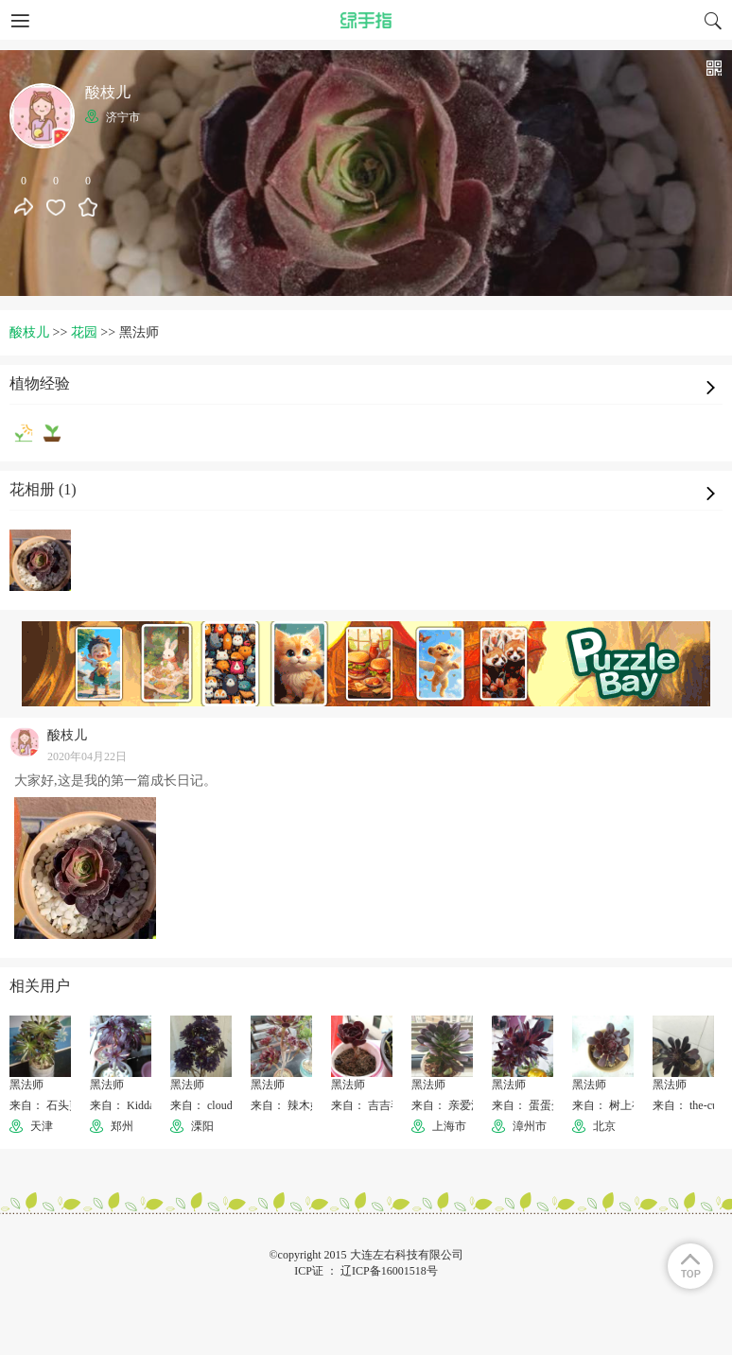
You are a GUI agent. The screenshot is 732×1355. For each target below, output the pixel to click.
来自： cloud (201, 1105)
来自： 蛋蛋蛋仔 (533, 1105)
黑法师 (26, 1084)
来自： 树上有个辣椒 (624, 1105)
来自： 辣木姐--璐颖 (301, 1105)
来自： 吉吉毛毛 (372, 1105)
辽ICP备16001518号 (389, 1270)
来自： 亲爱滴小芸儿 (463, 1105)
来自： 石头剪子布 (56, 1105)
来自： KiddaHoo (132, 1105)
